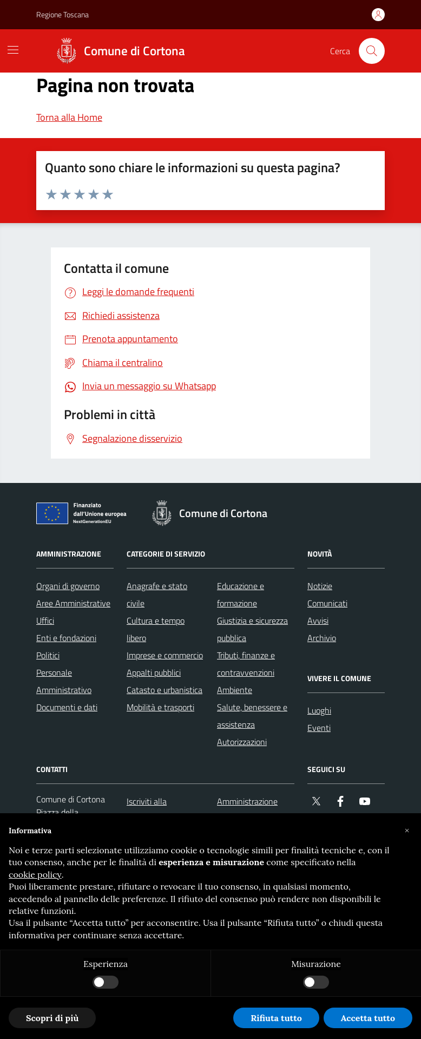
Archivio (321, 637)
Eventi (319, 727)
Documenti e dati (66, 707)
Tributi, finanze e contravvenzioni (246, 664)
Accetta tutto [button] (368, 1017)
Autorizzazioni (242, 741)
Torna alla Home (69, 117)
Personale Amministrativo (63, 681)
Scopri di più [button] (52, 1017)
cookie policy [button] (35, 874)
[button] (407, 830)
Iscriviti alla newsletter (147, 810)
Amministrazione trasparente (247, 810)
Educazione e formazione (240, 594)
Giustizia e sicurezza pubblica (252, 629)
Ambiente (234, 689)
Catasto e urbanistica (164, 689)
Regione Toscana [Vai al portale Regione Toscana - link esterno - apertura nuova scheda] (62, 14)
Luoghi (319, 710)
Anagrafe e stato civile (157, 594)
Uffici (45, 620)
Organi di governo (68, 585)
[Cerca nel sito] (372, 51)
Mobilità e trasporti (160, 707)
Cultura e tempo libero (156, 629)
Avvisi (317, 620)
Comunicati (327, 603)
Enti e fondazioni (66, 637)
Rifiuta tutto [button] (276, 1017)
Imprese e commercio (165, 655)
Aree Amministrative (73, 603)
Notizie (319, 585)
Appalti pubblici (154, 672)
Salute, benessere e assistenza (252, 716)
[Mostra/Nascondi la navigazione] (12, 49)
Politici (48, 655)
